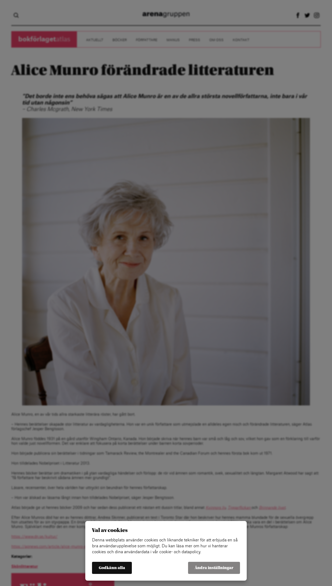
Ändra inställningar (214, 568)
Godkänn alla (112, 568)
